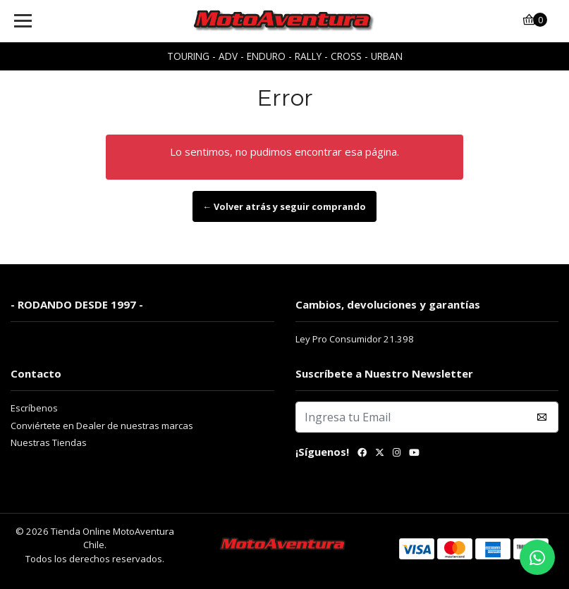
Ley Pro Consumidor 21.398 (354, 339)
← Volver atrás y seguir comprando (285, 206)
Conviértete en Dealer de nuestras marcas (102, 425)
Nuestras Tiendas (49, 442)
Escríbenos (34, 408)
